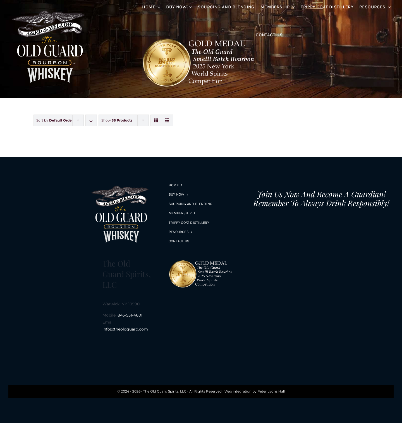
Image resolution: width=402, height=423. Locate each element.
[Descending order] (91, 120)
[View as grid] (156, 120)
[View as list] (167, 120)
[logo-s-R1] (49, 7)
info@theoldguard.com (125, 329)
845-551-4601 (130, 315)
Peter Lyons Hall (271, 391)
